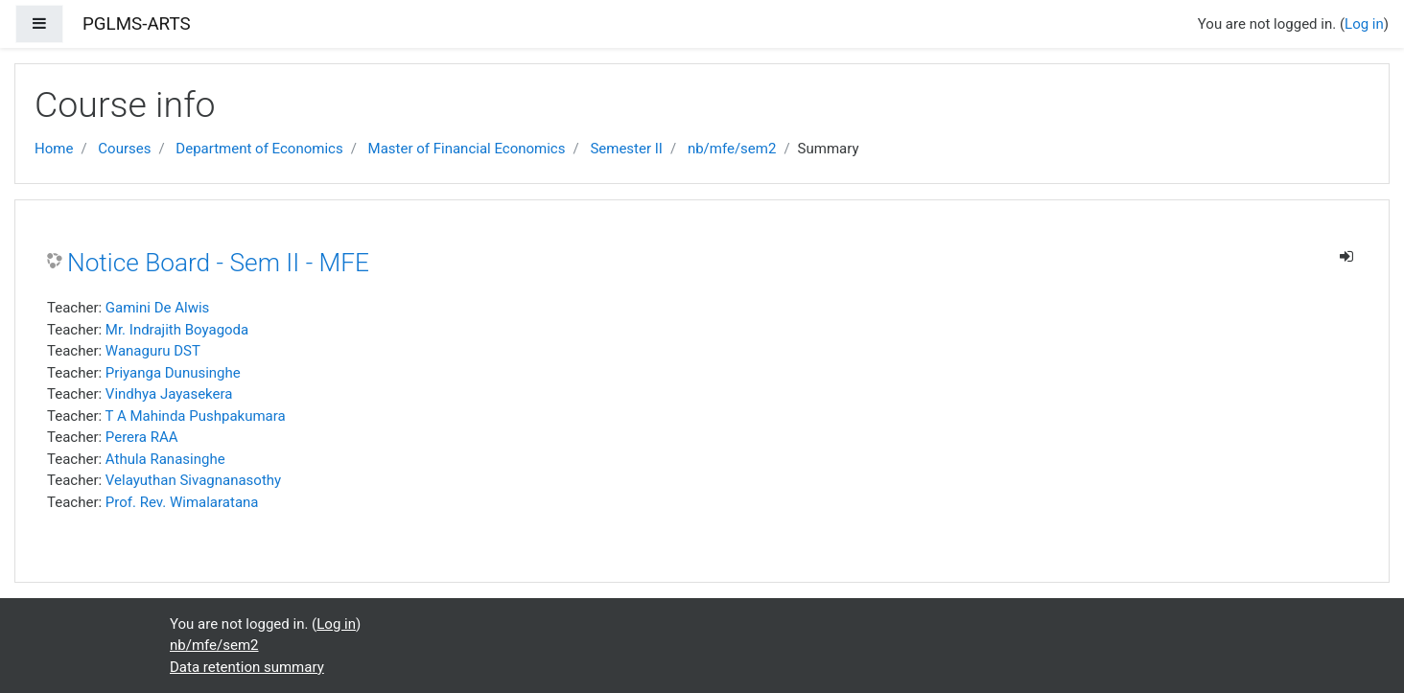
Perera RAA (141, 437)
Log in (1364, 24)
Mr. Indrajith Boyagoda (176, 329)
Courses (124, 148)
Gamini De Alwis (157, 307)
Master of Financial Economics (467, 148)
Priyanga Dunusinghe (173, 372)
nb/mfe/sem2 (732, 148)
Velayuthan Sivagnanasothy (193, 480)
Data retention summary (247, 667)
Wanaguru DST (152, 350)
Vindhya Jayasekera (169, 394)
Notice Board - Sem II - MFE (218, 262)
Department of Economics (259, 148)
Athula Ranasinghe (165, 459)
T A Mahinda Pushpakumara (195, 416)
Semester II (626, 148)
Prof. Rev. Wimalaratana (182, 502)
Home (54, 148)
